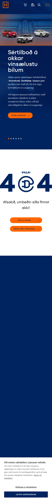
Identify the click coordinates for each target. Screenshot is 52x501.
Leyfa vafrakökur (26, 494)
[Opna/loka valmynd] (47, 5)
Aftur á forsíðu (24, 220)
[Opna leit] (39, 5)
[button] (8, 138)
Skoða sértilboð (19, 115)
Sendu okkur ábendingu (24, 228)
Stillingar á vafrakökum (26, 487)
